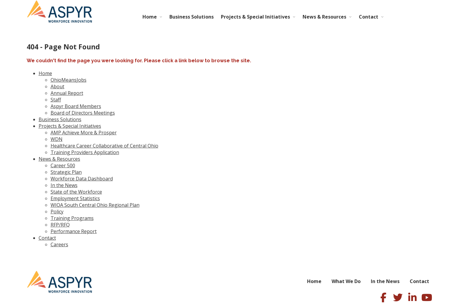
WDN (57, 139)
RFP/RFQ (60, 224)
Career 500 (63, 165)
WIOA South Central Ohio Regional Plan (95, 205)
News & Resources (324, 16)
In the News (64, 185)
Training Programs (72, 218)
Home (149, 16)
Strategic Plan (66, 172)
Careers (59, 244)
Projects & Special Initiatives (255, 16)
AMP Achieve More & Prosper (84, 132)
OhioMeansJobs (68, 80)
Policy (57, 211)
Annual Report (67, 93)
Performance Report (74, 231)
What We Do (346, 281)
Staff (56, 99)
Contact (368, 16)
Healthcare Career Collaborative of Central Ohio (104, 145)
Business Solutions (191, 16)
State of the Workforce (76, 192)
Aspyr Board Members (76, 106)
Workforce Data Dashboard (82, 178)
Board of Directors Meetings (83, 113)
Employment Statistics (75, 198)
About (57, 86)
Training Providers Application (85, 152)
